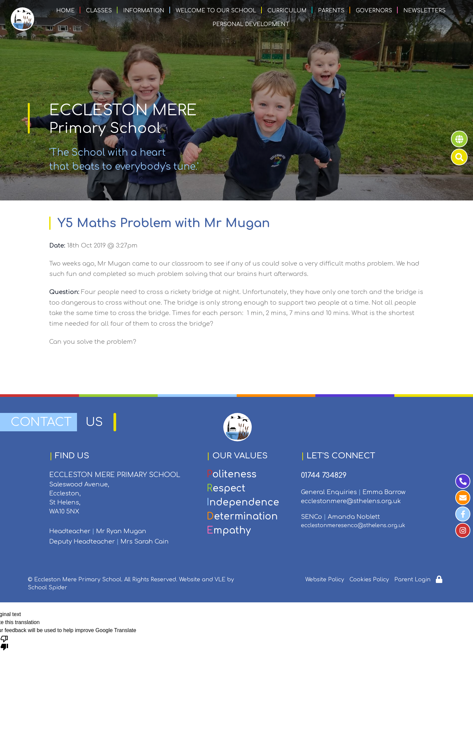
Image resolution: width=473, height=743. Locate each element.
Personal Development (251, 24)
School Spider (47, 588)
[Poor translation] (4, 642)
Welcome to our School (216, 11)
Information (143, 11)
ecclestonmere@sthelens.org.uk (351, 501)
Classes (99, 11)
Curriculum (287, 11)
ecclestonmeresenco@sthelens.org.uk (353, 526)
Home (65, 11)
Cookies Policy (369, 580)
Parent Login (412, 580)
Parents (331, 11)
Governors (374, 11)
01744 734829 (323, 475)
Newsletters (424, 11)
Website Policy (324, 580)
